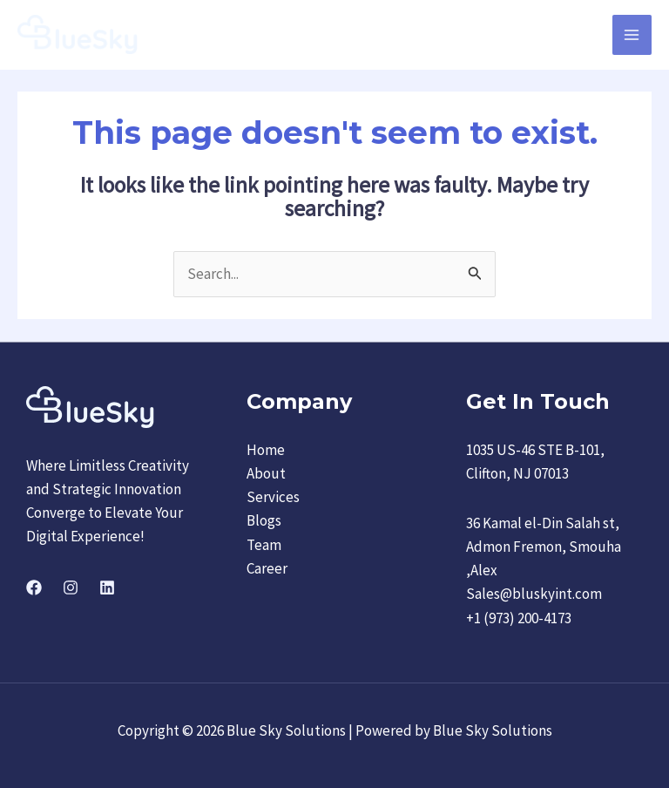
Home (266, 449)
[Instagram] (70, 587)
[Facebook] (34, 587)
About (266, 473)
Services (273, 496)
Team (264, 544)
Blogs (264, 521)
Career (267, 568)
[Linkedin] (107, 587)
